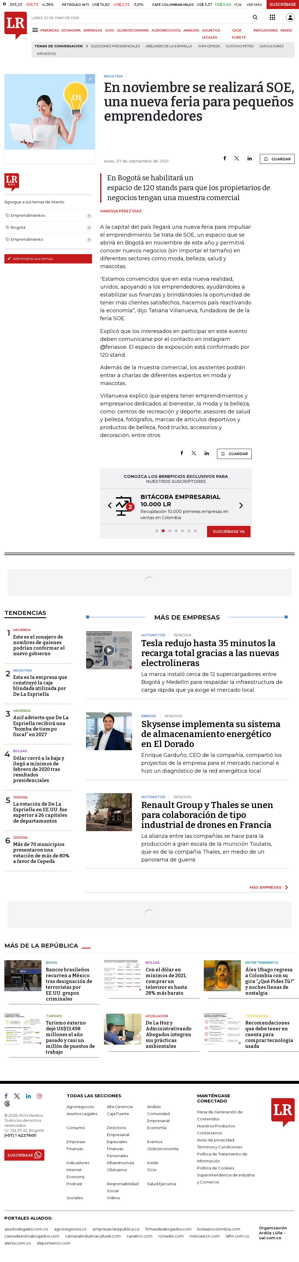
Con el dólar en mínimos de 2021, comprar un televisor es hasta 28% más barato (166, 981)
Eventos (154, 1141)
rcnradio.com (171, 1236)
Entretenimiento (261, 963)
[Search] (255, 17)
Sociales (75, 1197)
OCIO (109, 30)
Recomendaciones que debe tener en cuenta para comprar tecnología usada (269, 1034)
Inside (152, 1162)
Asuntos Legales (82, 1113)
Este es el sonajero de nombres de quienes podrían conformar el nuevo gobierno (39, 645)
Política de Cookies (215, 1168)
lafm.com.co (237, 1236)
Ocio (152, 1169)
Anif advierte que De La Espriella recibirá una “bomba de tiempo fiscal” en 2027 (41, 726)
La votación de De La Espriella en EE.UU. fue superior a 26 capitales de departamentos (40, 812)
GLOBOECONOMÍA (133, 30)
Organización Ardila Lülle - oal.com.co (273, 1232)
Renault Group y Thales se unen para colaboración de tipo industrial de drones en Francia (207, 815)
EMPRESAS (93, 30)
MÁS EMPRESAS (265, 887)
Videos (113, 1197)
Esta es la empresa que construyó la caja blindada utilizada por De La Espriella (40, 686)
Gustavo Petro (240, 46)
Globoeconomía (162, 1148)
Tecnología (256, 1016)
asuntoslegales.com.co (26, 1229)
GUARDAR (277, 159)
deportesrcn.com (53, 1243)
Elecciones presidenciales (115, 46)
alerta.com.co (17, 1243)
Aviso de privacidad (215, 1140)
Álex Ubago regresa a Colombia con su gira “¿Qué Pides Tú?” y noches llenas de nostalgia (269, 981)
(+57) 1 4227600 (20, 1135)
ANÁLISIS (191, 30)
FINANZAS (50, 30)
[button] (108, 506)
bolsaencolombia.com (218, 1229)
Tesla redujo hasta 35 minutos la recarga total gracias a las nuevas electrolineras (210, 653)
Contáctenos (209, 1133)
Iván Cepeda (209, 46)
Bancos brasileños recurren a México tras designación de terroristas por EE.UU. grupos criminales (69, 984)
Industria (22, 670)
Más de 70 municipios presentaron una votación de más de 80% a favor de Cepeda (41, 853)
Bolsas (20, 751)
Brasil (52, 963)
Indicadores (78, 1162)
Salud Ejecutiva (161, 1183)
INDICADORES (266, 30)
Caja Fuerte (118, 1113)
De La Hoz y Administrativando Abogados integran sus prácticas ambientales (169, 1034)
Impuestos (46, 54)
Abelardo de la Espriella (169, 46)
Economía (156, 1127)
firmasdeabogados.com (168, 1229)
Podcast (74, 1183)
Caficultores (272, 46)
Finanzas (75, 1148)
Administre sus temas (30, 258)
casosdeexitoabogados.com (31, 1236)
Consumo (76, 1127)
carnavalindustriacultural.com (93, 1236)
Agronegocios (80, 1106)
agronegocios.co (70, 1229)
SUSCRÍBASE (283, 4)
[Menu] (36, 30)
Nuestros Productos (216, 1126)
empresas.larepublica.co (116, 1229)
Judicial (20, 797)
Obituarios (117, 1169)
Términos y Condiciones (219, 1147)
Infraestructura (120, 1162)
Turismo (54, 1016)
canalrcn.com (139, 1236)
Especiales (117, 1141)
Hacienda (21, 630)
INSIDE (286, 30)
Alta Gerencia (120, 1106)
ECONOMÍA (71, 30)
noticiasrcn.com (205, 1236)
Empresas (76, 1141)
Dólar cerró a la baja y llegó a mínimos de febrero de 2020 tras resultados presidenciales (38, 769)
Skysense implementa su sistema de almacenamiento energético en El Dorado (211, 734)
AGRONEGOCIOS (166, 30)
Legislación (157, 1016)
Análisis (154, 1106)
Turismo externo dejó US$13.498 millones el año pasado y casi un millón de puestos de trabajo (70, 1037)
